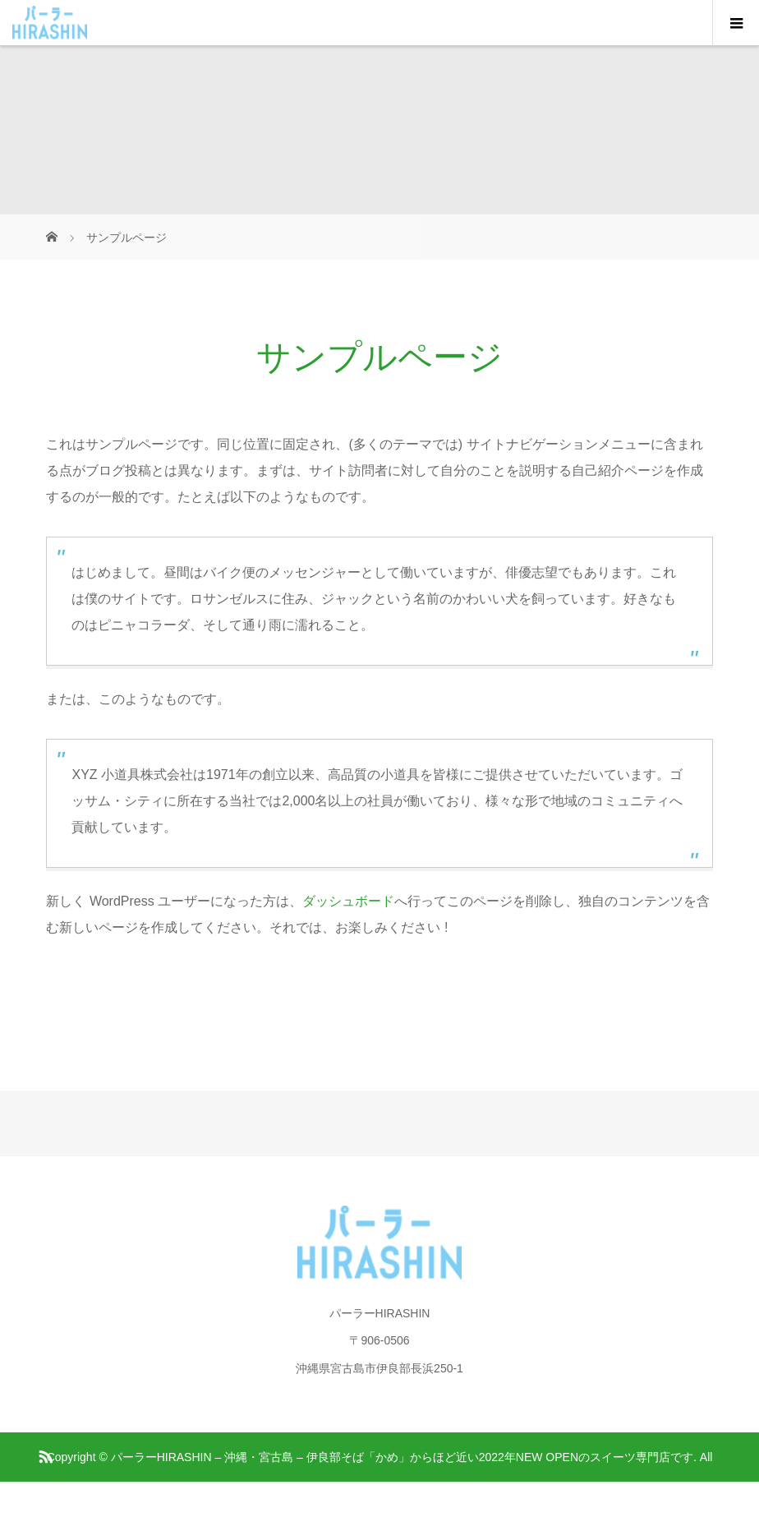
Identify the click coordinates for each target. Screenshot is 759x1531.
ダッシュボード (348, 901)
